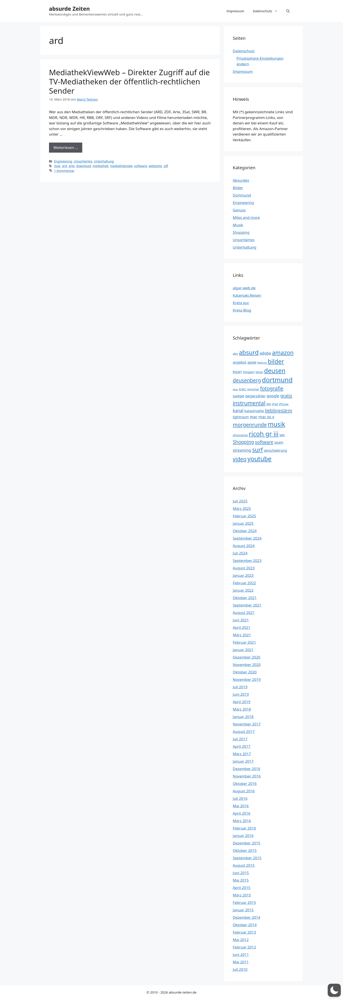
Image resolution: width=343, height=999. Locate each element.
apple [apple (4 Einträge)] (251, 362)
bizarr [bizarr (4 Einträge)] (237, 371)
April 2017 (241, 746)
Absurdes (241, 180)
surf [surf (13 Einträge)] (257, 449)
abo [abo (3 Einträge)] (235, 354)
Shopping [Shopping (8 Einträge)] (243, 442)
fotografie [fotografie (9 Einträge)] (271, 388)
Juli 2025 (240, 501)
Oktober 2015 (245, 850)
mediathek (100, 166)
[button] (288, 10)
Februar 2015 (244, 902)
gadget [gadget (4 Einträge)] (238, 396)
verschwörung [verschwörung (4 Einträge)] (275, 450)
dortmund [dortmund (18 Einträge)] (277, 379)
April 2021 (241, 627)
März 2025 (242, 508)
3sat (57, 166)
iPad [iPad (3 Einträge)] (275, 404)
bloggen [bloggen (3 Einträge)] (249, 372)
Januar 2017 (243, 761)
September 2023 (247, 560)
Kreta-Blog (242, 310)
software (140, 166)
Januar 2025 (243, 523)
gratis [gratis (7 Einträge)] (286, 395)
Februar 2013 (244, 932)
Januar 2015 (243, 909)
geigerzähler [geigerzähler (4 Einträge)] (255, 396)
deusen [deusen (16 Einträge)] (274, 370)
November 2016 (247, 776)
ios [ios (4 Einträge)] (268, 403)
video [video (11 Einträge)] (240, 459)
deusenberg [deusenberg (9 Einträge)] (247, 380)
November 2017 (247, 724)
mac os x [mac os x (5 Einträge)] (266, 416)
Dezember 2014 (246, 917)
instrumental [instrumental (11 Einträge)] (249, 403)
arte (72, 166)
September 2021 (247, 605)
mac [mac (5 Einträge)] (253, 416)
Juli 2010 (240, 969)
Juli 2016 (240, 798)
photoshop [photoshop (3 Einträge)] (240, 435)
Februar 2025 (244, 515)
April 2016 (241, 813)
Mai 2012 (241, 939)
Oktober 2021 (245, 597)
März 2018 (242, 709)
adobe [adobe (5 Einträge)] (265, 353)
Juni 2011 (241, 954)
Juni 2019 (241, 694)
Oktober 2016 (245, 783)
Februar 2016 (244, 828)
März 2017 (242, 753)
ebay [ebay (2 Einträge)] (235, 389)
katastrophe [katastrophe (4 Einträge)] (254, 410)
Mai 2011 (241, 961)
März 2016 (242, 820)
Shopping (241, 232)
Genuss (239, 210)
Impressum (235, 11)
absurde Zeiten (69, 8)
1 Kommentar (64, 171)
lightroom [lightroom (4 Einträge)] (241, 417)
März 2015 (242, 895)
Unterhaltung (104, 161)
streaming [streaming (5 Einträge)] (242, 450)
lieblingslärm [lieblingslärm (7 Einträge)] (278, 410)
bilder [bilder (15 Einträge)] (276, 361)
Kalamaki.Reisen (247, 295)
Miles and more (246, 217)
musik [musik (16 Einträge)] (276, 424)
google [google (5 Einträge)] (273, 395)
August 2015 (244, 865)
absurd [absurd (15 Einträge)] (249, 352)
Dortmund (242, 195)
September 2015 (247, 857)
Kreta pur (241, 302)
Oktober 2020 (245, 672)
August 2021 (244, 612)
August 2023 (244, 567)
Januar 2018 (243, 716)
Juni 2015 (241, 872)
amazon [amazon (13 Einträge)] (283, 352)
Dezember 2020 (246, 657)
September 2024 (247, 538)
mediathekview (121, 166)
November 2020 (247, 664)
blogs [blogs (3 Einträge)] (259, 372)
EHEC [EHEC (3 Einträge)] (242, 389)
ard (64, 166)
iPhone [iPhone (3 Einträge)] (284, 404)
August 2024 (244, 545)
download (83, 166)
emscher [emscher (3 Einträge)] (253, 389)
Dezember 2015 (246, 843)
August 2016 (244, 790)
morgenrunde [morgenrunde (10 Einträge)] (250, 424)
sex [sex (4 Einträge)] (282, 434)
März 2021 (242, 634)
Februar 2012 (244, 947)
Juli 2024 (240, 553)
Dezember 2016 (246, 768)
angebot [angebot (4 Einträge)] (239, 362)
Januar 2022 (243, 590)
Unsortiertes (83, 161)
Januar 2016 (243, 835)
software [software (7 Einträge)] (264, 442)
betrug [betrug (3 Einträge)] (262, 362)
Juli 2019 (240, 686)
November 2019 (247, 679)
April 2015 (241, 887)
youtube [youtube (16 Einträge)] (259, 459)
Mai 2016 (241, 805)
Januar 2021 (243, 649)
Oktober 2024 (245, 530)
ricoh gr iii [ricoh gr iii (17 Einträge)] (263, 433)
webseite (155, 166)
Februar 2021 (244, 642)
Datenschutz (267, 10)
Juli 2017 (240, 738)
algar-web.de (244, 287)
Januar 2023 (243, 575)
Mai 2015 (241, 880)
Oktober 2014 (245, 924)
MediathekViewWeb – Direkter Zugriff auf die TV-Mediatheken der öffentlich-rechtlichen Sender (129, 81)
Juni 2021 (241, 619)
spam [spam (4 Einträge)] (278, 442)
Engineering (63, 161)
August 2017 (244, 731)
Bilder (238, 187)
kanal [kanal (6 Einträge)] (238, 410)
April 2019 (241, 701)
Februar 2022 (244, 582)
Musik (238, 224)
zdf (166, 166)
